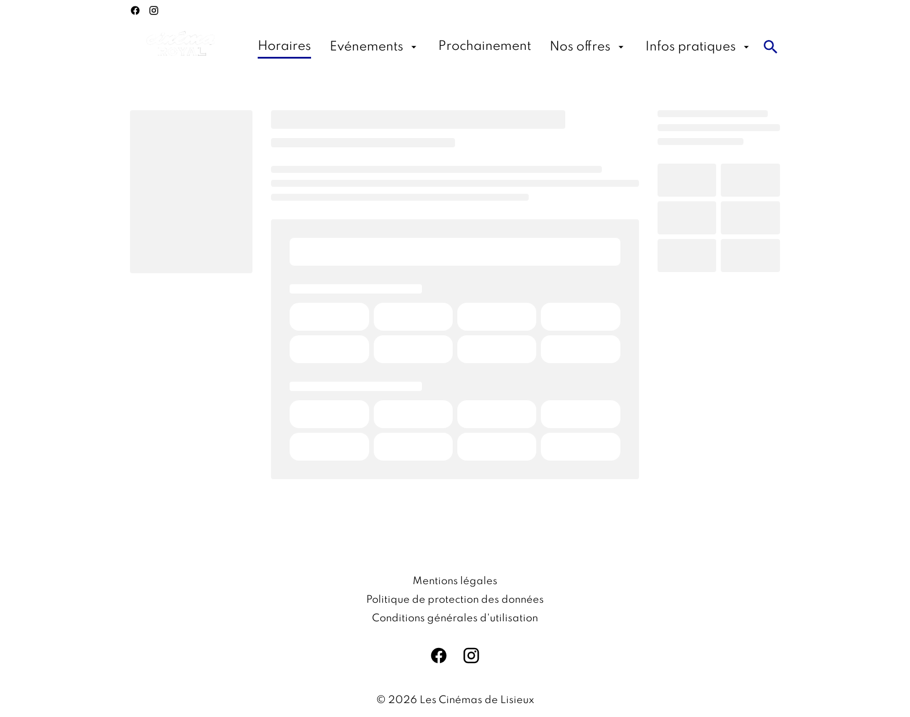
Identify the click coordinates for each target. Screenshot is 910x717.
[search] (770, 47)
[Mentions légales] (455, 581)
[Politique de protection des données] (455, 600)
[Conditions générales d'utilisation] (455, 618)
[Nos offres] (588, 47)
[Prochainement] (484, 47)
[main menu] (505, 47)
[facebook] (135, 10)
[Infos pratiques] (698, 47)
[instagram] (154, 10)
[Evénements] (375, 47)
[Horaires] (284, 47)
